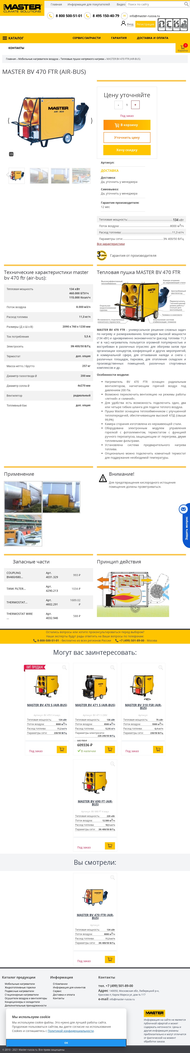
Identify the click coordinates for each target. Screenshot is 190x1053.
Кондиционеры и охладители (22, 1002)
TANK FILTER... (16, 589)
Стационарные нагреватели (22, 994)
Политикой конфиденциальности (71, 1031)
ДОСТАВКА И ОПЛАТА (152, 38)
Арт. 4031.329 (52, 575)
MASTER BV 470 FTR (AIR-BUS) (95, 916)
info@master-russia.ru (145, 16)
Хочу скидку (126, 150)
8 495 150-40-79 (105, 15)
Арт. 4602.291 (52, 602)
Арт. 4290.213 (52, 589)
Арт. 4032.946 (52, 616)
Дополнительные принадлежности (26, 1005)
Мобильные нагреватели (20, 984)
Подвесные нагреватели (19, 991)
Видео (121, 4)
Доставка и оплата (64, 994)
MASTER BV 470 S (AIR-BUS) (47, 705)
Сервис (57, 991)
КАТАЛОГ (16, 38)
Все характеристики (111, 244)
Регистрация (145, 24)
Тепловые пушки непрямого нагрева (82, 59)
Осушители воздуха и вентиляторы (26, 998)
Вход (130, 24)
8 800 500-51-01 (68, 15)
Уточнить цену (127, 137)
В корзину (129, 125)
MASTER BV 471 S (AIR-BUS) (95, 705)
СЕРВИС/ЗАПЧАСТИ (87, 38)
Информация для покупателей (89, 4)
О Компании (60, 984)
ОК (66, 1043)
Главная (56, 4)
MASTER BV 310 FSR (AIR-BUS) (143, 706)
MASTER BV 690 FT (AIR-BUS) (95, 802)
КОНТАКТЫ (16, 48)
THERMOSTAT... (17, 602)
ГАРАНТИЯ (119, 38)
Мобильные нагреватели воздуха (38, 59)
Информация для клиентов (69, 987)
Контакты (58, 998)
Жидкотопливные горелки (20, 987)
